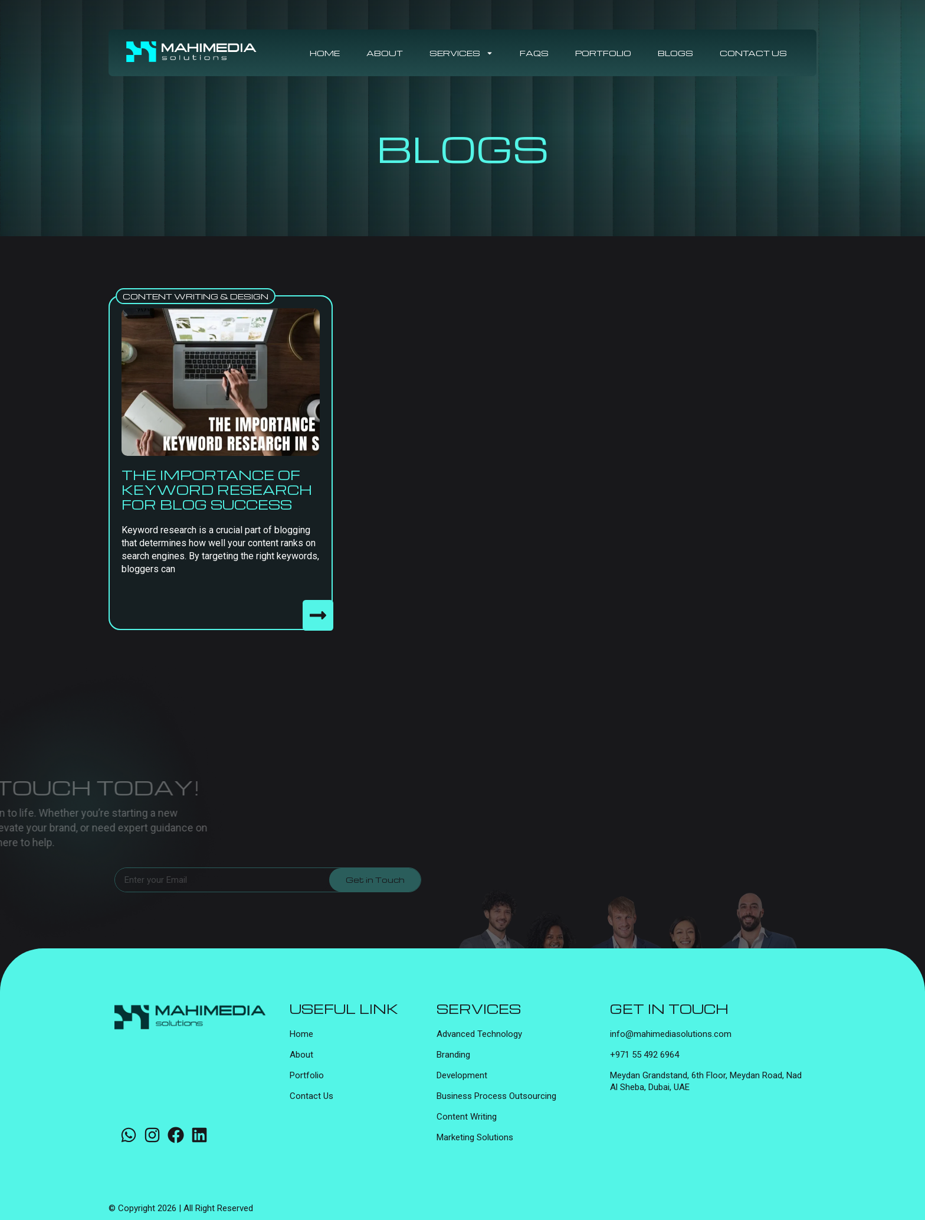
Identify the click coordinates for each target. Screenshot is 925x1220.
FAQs (534, 53)
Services (461, 53)
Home (325, 53)
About (384, 53)
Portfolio (603, 53)
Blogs (675, 53)
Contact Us (753, 53)
